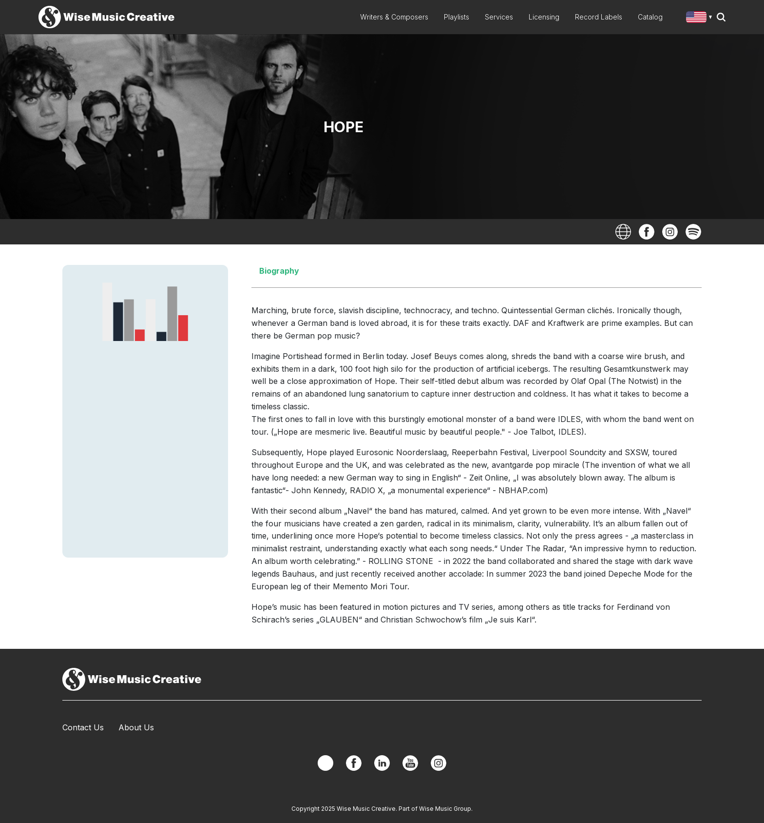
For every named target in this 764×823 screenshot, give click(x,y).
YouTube (410, 763)
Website (623, 232)
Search (721, 17)
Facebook (646, 232)
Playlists (456, 17)
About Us (136, 727)
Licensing (544, 17)
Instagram (670, 232)
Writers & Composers (394, 17)
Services (499, 17)
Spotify (693, 232)
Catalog (650, 17)
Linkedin (382, 763)
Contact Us (83, 727)
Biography (279, 271)
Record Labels (598, 17)
